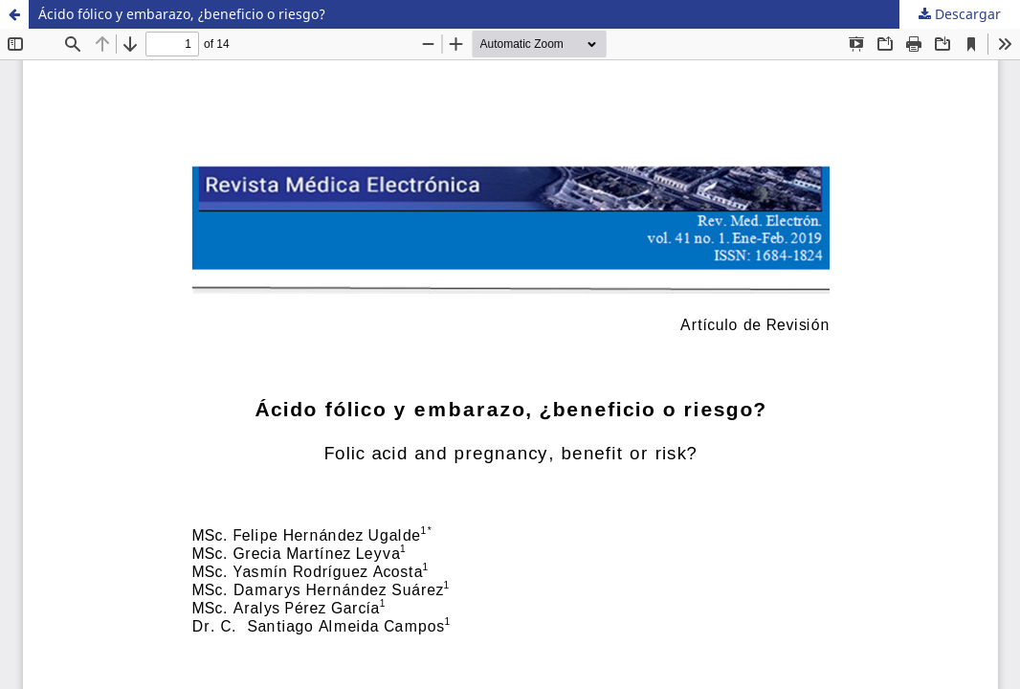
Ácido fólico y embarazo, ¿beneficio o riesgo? (181, 14)
